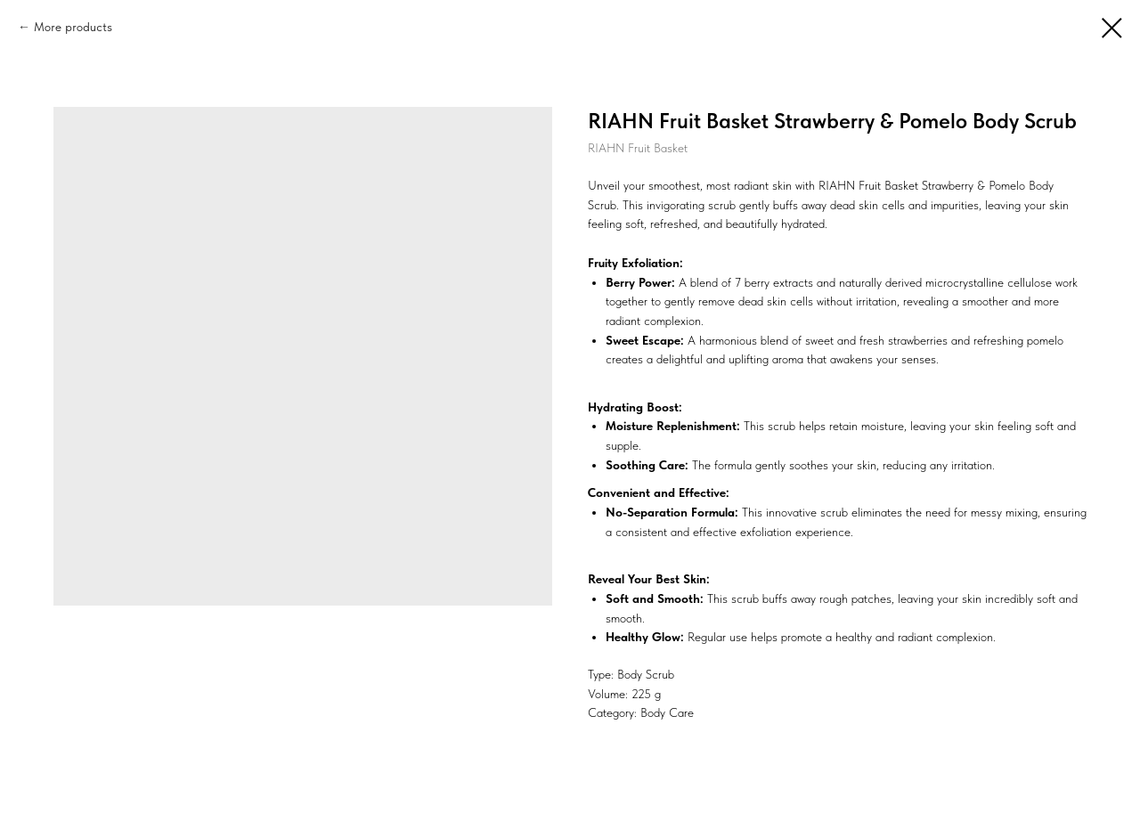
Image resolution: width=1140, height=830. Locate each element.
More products (73, 27)
